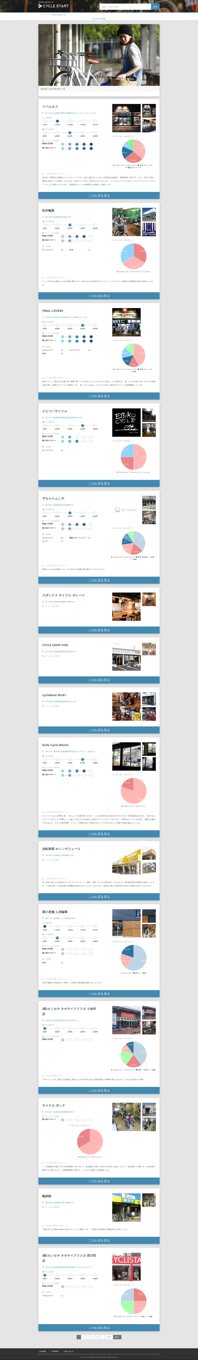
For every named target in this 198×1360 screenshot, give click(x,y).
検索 (155, 6)
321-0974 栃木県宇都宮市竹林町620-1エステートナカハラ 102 (70, 113)
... (102, 1337)
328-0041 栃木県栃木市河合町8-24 (59, 505)
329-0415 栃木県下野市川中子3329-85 (61, 1020)
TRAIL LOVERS (52, 311)
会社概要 (42, 1351)
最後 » (117, 1337)
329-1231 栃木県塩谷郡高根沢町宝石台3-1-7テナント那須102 (70, 751)
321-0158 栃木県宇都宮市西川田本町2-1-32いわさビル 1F (68, 1267)
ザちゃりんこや (53, 498)
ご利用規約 (55, 1351)
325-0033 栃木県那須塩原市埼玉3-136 (60, 701)
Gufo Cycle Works (55, 745)
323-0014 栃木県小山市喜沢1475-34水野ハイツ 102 (66, 317)
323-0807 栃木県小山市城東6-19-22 (59, 855)
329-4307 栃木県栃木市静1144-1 (58, 217)
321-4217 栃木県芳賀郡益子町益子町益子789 (63, 417)
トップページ (44, 15)
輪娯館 (46, 1196)
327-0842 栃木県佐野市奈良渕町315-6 (60, 651)
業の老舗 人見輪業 (54, 912)
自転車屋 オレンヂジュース (61, 849)
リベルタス (50, 106)
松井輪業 (48, 210)
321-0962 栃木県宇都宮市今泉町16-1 (60, 601)
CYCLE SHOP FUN (55, 645)
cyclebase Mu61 (54, 695)
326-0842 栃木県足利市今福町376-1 (59, 1202)
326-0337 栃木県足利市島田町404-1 (59, 1112)
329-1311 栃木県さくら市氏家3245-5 (60, 918)
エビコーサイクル (54, 411)
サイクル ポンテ (53, 1105)
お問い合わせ (69, 1351)
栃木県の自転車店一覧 (58, 15)
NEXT (109, 1337)
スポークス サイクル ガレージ (63, 595)
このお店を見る (99, 195)
